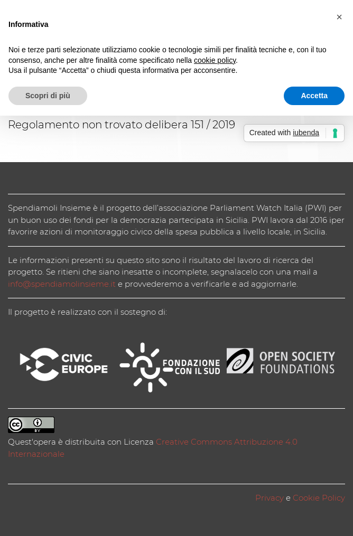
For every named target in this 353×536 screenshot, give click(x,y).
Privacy (269, 498)
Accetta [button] (314, 95)
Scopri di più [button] (47, 95)
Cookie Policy (319, 498)
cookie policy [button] (215, 60)
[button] (339, 16)
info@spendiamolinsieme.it (62, 284)
